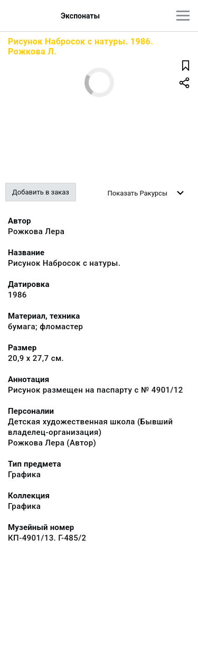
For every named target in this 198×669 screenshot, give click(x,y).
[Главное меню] (183, 15)
